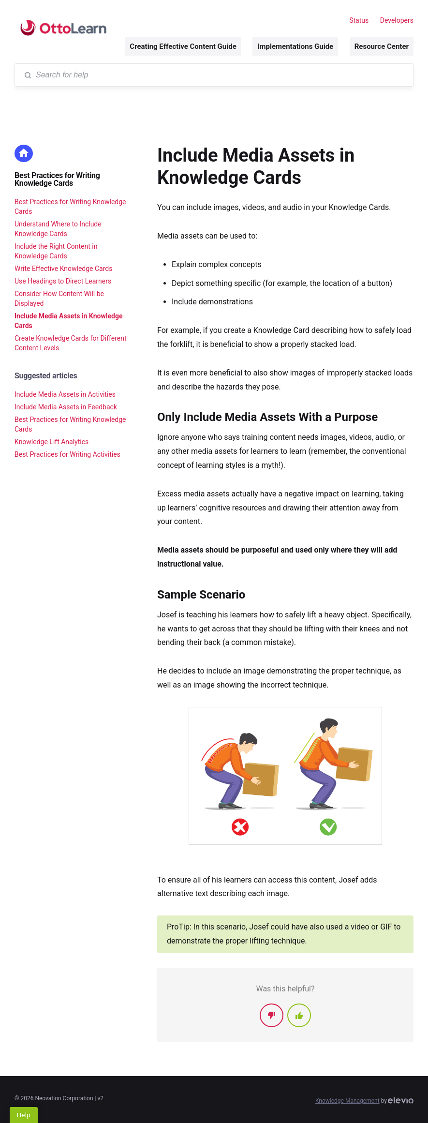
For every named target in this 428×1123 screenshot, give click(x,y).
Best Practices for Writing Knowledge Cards (57, 179)
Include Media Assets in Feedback (66, 407)
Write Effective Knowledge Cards (63, 268)
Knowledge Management (347, 1100)
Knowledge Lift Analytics (52, 442)
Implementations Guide (295, 46)
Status (359, 20)
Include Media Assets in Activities (65, 394)
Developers (396, 20)
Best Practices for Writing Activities (67, 454)
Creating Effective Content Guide (183, 46)
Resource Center (381, 46)
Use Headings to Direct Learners (63, 281)
